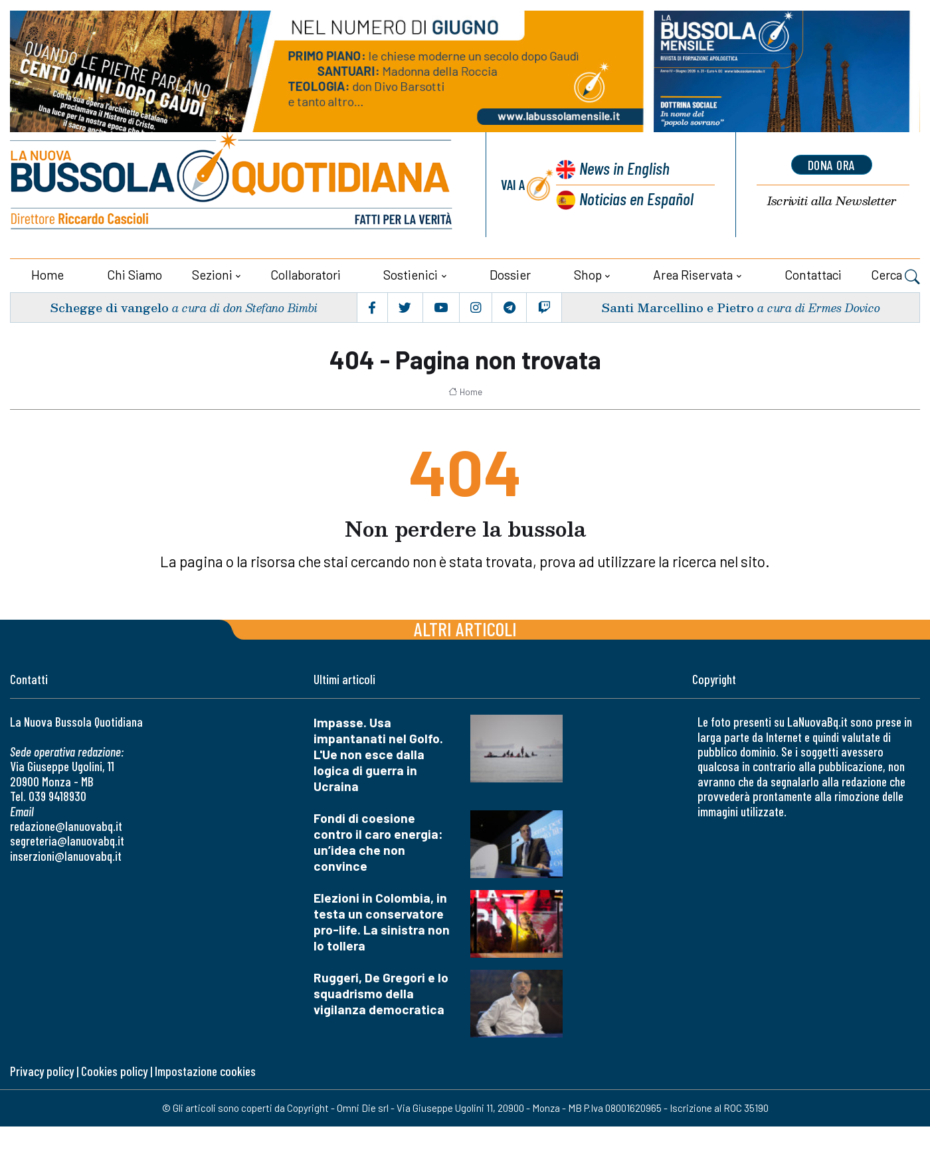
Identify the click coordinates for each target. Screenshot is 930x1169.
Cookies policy (114, 1071)
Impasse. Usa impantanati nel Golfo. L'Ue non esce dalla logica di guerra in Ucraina (378, 754)
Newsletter (831, 201)
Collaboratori (305, 274)
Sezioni (212, 274)
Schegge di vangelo (109, 307)
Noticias (636, 198)
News (624, 167)
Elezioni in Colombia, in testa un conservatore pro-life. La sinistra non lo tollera (382, 921)
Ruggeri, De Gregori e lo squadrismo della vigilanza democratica (381, 993)
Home (47, 274)
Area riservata (693, 274)
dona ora (832, 165)
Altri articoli (465, 628)
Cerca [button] (895, 276)
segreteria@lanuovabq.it (67, 840)
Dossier (510, 274)
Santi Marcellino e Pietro (677, 307)
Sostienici (410, 274)
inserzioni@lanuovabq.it (66, 855)
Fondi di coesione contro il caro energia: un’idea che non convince (378, 841)
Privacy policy (42, 1071)
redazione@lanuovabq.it (66, 826)
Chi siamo (134, 274)
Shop (588, 274)
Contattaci (813, 274)
